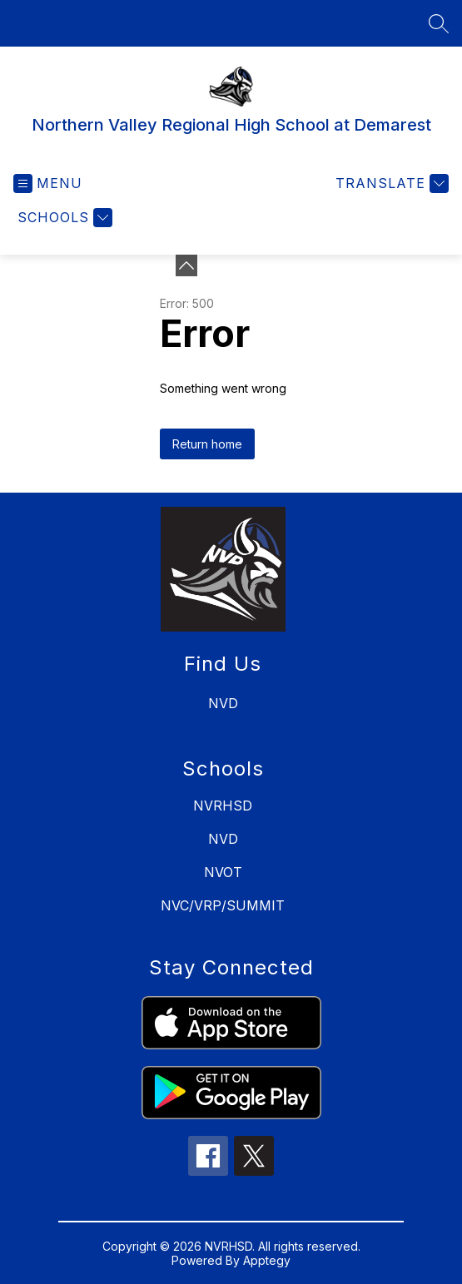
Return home (207, 444)
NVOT (223, 872)
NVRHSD (222, 805)
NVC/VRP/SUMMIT (223, 905)
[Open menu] (47, 183)
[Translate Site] (390, 183)
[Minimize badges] (186, 265)
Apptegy (267, 1260)
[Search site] (439, 23)
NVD (223, 838)
